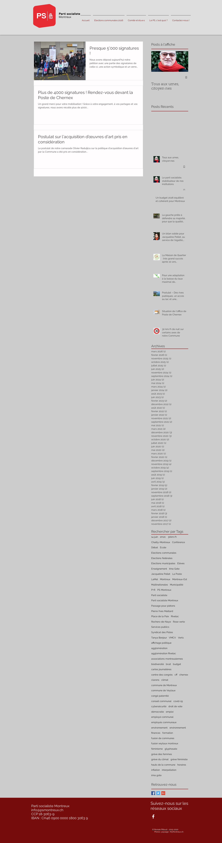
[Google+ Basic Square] (163, 793)
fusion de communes (162, 738)
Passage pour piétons (163, 605)
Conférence (178, 542)
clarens (155, 680)
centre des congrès (162, 674)
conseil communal (161, 701)
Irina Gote (174, 568)
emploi (169, 711)
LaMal (154, 579)
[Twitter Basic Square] (158, 793)
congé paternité (160, 695)
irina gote (156, 775)
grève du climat (160, 759)
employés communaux (163, 722)
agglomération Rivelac (163, 653)
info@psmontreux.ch (47, 810)
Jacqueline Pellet (160, 574)
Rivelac (175, 616)
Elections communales (163, 552)
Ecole (163, 547)
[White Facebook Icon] (153, 816)
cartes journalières (161, 669)
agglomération (159, 648)
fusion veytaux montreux (164, 743)
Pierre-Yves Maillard (162, 611)
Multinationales (159, 584)
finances (155, 733)
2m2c (163, 537)
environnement (159, 727)
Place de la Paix (160, 616)
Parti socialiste (159, 595)
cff (176, 674)
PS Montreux (164, 589)
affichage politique (161, 642)
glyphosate (171, 748)
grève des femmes (161, 754)
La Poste (177, 574)
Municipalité (176, 584)
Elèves (181, 563)
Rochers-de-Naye (161, 621)
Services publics (160, 627)
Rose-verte (179, 621)
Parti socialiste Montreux (164, 600)
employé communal (162, 717)
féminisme (157, 748)
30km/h (172, 537)
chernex (183, 674)
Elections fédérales (161, 558)
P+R (153, 589)
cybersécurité (158, 706)
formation (167, 733)
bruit (168, 664)
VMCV (172, 637)
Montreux (165, 579)
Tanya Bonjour (159, 637)
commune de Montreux (164, 685)
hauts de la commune (163, 764)
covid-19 (178, 701)
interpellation (169, 770)
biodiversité (157, 664)
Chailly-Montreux (160, 542)
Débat (154, 547)
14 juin (154, 537)
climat (164, 680)
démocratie (157, 711)
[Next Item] (182, 61)
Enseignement (159, 568)
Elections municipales (163, 563)
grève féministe (179, 759)
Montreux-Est (179, 579)
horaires (181, 764)
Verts (181, 637)
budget (177, 664)
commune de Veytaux (163, 690)
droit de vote (175, 706)
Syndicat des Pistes (162, 632)
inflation (155, 770)
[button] (136, 19)
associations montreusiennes (167, 658)
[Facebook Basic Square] (153, 793)
